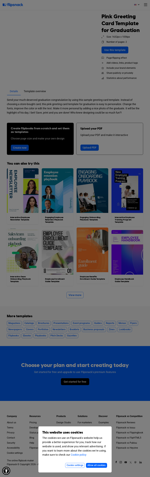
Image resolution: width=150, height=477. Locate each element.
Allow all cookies (96, 465)
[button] (6, 470)
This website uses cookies (62, 432)
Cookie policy (79, 454)
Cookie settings (75, 465)
